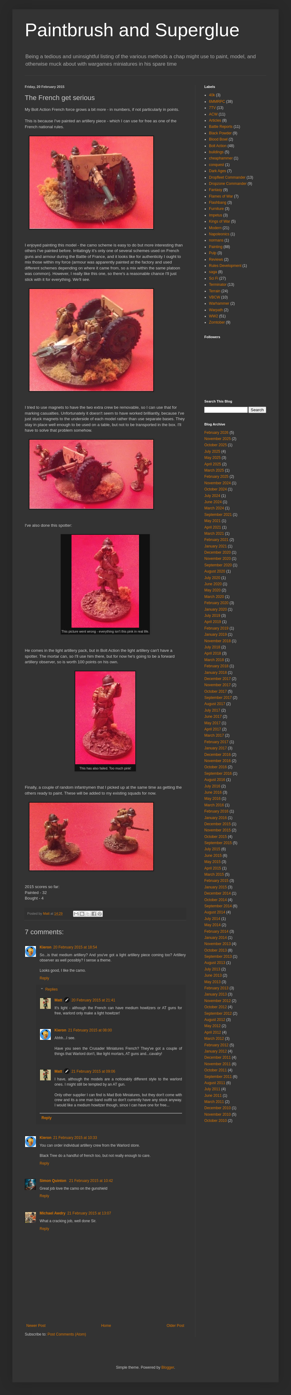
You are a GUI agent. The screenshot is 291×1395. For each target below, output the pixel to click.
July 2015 (212, 849)
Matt (58, 1000)
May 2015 (212, 862)
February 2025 (216, 476)
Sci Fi (213, 278)
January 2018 (215, 672)
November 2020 (217, 558)
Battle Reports (220, 126)
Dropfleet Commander (227, 177)
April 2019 (212, 622)
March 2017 (214, 735)
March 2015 (214, 874)
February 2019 (216, 628)
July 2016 (212, 786)
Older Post (175, 1325)
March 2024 (214, 508)
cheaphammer (221, 158)
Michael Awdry (52, 1213)
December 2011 (217, 1057)
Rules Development (225, 266)
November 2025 (217, 439)
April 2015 (212, 868)
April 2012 (212, 1032)
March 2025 (214, 470)
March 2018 (214, 660)
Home (106, 1325)
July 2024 (212, 496)
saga (213, 272)
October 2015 (215, 837)
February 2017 (216, 742)
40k (212, 95)
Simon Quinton (53, 1181)
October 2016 (215, 767)
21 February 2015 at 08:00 (90, 1030)
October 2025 (215, 445)
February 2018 (216, 666)
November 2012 (217, 1001)
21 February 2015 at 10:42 (91, 1181)
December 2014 (217, 893)
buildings (216, 152)
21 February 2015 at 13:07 (89, 1213)
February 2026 (216, 432)
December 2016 (217, 754)
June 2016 (213, 792)
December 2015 (217, 824)
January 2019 (215, 634)
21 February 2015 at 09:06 (93, 1071)
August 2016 (214, 780)
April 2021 (212, 527)
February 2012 (216, 1045)
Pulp (212, 253)
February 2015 (216, 880)
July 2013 (212, 969)
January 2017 (215, 748)
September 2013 (218, 956)
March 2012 (214, 1038)
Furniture (216, 209)
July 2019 (212, 615)
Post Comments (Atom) (66, 1334)
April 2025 (212, 464)
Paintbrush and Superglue (132, 30)
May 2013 (212, 982)
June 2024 (213, 502)
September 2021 (218, 514)
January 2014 (215, 937)
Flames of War (221, 196)
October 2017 (215, 691)
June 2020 (213, 584)
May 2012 (212, 1026)
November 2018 (217, 641)
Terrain (214, 291)
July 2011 (212, 1089)
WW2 (213, 316)
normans (216, 240)
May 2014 (212, 925)
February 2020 (216, 603)
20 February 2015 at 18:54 (75, 947)
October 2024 (215, 489)
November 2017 (217, 685)
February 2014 (216, 931)
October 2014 (215, 900)
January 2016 (215, 818)
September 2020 (218, 565)
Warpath (216, 310)
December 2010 (217, 1108)
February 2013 (216, 988)
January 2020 (215, 609)
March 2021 (214, 533)
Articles (215, 120)
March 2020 (214, 597)
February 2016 (216, 811)
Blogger (167, 1367)
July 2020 (212, 578)
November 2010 (217, 1114)
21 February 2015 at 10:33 (75, 1138)
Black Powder (220, 133)
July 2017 (212, 710)
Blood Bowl (218, 139)
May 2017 (212, 723)
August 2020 (214, 571)
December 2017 (217, 679)
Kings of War (219, 221)
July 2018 (212, 647)
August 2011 (214, 1083)
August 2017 (214, 704)
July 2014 (212, 919)
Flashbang (217, 202)
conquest (216, 165)
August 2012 (214, 1020)
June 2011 (213, 1095)
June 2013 (213, 975)
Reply (44, 978)
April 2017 (212, 729)
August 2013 (214, 963)
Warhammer (219, 303)
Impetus (215, 215)
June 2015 (213, 855)
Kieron (45, 947)
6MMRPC (217, 101)
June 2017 (213, 716)
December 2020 (217, 552)
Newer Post (36, 1325)
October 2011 (215, 1070)
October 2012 (215, 1007)
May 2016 (212, 798)
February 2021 (216, 540)
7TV (212, 108)
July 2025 (212, 451)
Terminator (218, 284)
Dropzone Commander (227, 183)
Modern (215, 228)
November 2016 (217, 761)
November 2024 (217, 483)
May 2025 (212, 458)
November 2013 (217, 944)
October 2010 (215, 1120)
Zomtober (217, 322)
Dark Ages (217, 171)
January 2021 (215, 546)
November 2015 (217, 830)
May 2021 (212, 521)
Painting (215, 247)
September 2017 (218, 697)
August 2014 (214, 912)
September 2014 (218, 906)
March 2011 (214, 1102)
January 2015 (215, 887)
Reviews (216, 259)
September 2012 (218, 1013)
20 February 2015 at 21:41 (93, 1000)
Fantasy (215, 190)
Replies (51, 989)
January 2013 (215, 994)
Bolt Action (218, 146)
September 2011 (218, 1077)
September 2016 (218, 773)
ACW (213, 114)
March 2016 (214, 805)
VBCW (214, 297)
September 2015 (218, 843)
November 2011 (217, 1064)
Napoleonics (219, 234)
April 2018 (212, 653)
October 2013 (215, 950)
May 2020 (212, 590)
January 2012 (215, 1051)
